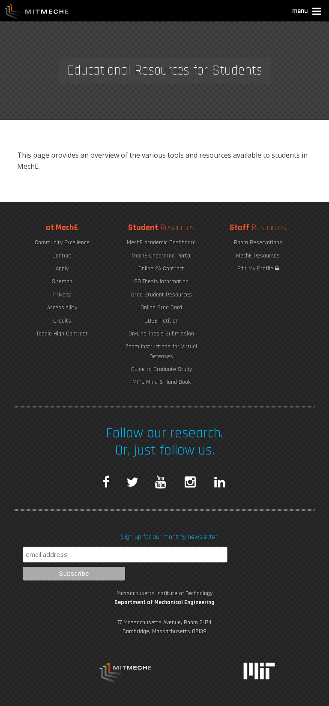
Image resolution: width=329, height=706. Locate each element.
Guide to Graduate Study (161, 369)
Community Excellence (62, 242)
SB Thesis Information (161, 281)
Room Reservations (258, 242)
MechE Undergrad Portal (161, 256)
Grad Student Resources (161, 295)
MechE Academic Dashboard (161, 242)
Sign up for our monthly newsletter (169, 536)
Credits (62, 321)
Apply (62, 268)
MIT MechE (36, 12)
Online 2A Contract (161, 268)
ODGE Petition (161, 321)
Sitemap (62, 281)
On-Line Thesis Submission (161, 334)
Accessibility (62, 307)
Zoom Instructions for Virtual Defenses (161, 351)
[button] (307, 12)
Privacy (62, 295)
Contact (62, 256)
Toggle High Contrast (62, 334)
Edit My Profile (258, 268)
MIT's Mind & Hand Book (161, 382)
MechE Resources (258, 256)
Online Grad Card (161, 307)
